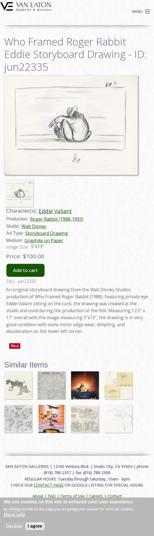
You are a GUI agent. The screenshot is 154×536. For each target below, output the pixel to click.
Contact (114, 496)
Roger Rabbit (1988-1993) (56, 219)
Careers (96, 496)
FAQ (52, 496)
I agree (35, 526)
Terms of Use (72, 496)
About (38, 496)
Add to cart (25, 270)
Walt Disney (33, 226)
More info (14, 515)
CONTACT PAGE (48, 485)
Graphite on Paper (44, 240)
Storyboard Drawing (46, 233)
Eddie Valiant (55, 211)
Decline (14, 526)
